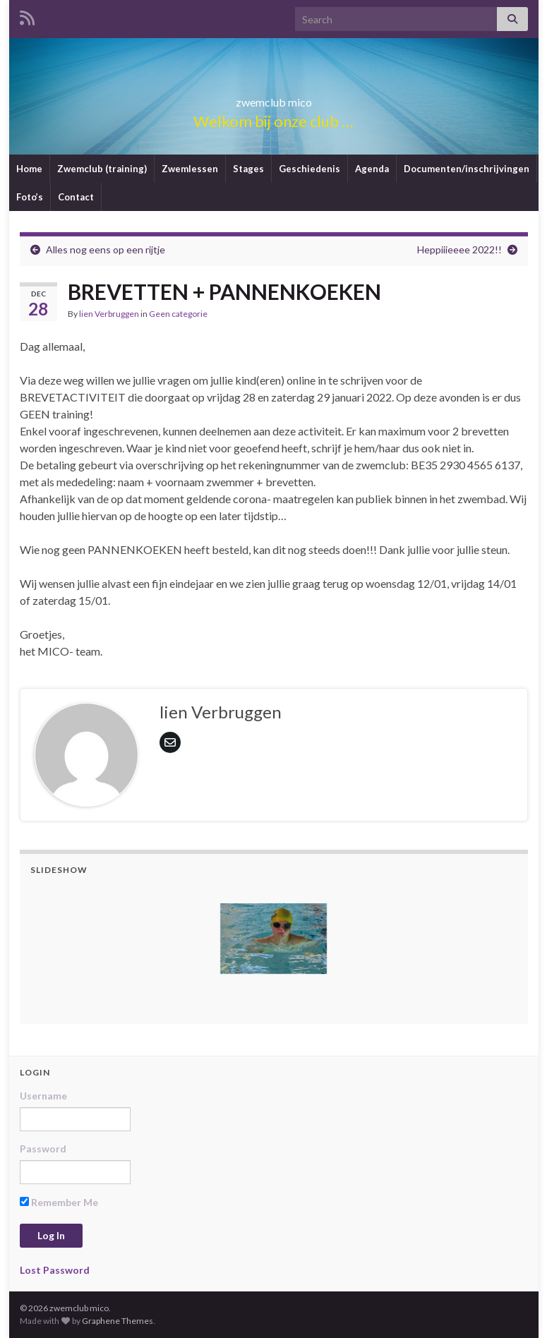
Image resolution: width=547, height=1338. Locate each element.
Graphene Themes (117, 1320)
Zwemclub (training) (102, 168)
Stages (248, 168)
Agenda (372, 168)
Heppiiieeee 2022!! (459, 249)
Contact (76, 197)
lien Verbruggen (109, 313)
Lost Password (55, 1270)
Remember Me (59, 1202)
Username (43, 1096)
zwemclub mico (274, 98)
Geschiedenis (309, 168)
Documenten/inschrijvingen (466, 168)
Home (29, 168)
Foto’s (29, 197)
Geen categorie (178, 313)
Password (43, 1149)
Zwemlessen (190, 168)
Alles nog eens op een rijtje (105, 249)
